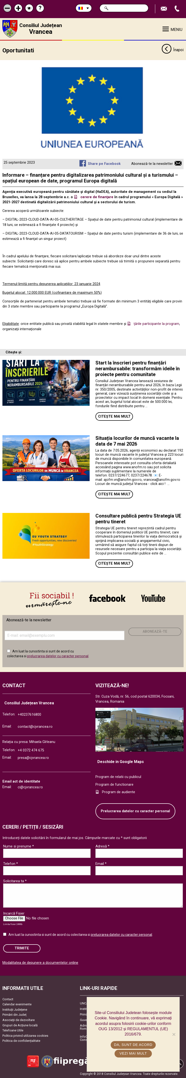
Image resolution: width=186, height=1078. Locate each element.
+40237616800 (29, 715)
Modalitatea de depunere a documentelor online (40, 963)
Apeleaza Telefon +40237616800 (177, 9)
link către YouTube (153, 598)
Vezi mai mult (133, 1053)
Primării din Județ (14, 1014)
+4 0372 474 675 (31, 750)
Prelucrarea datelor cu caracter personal (135, 811)
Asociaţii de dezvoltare (18, 1020)
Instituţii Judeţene (14, 1009)
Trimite (22, 948)
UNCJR (85, 1003)
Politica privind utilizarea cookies (25, 1035)
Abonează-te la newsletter (152, 164)
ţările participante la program (156, 324)
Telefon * (10, 863)
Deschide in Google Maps (120, 761)
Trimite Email (164, 9)
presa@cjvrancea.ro (33, 758)
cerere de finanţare (96, 197)
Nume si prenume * (18, 846)
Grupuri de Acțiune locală (20, 1025)
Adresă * (102, 846)
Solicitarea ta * (15, 881)
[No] (173, 1034)
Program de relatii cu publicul (118, 777)
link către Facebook (107, 598)
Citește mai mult (114, 416)
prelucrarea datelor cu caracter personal (57, 656)
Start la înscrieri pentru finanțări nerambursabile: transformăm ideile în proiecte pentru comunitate (137, 368)
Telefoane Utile (12, 1030)
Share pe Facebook (104, 164)
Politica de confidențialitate (21, 1041)
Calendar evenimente (16, 1004)
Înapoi (173, 50)
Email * (101, 863)
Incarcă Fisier (13, 913)
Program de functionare (114, 785)
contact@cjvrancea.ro (35, 726)
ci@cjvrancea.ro (30, 787)
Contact (7, 999)
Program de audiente (118, 792)
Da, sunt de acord (133, 1045)
